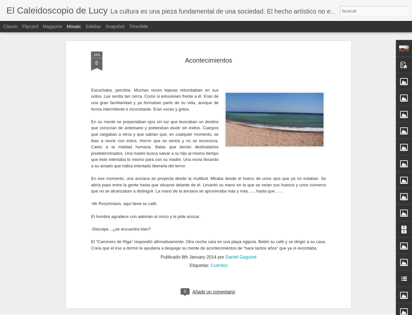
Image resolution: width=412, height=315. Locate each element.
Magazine (52, 26)
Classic (10, 26)
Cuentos (219, 198)
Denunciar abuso (252, 311)
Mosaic (74, 26)
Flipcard (30, 26)
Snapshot (115, 26)
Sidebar (93, 26)
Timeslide (138, 26)
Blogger (231, 311)
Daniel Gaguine (241, 190)
